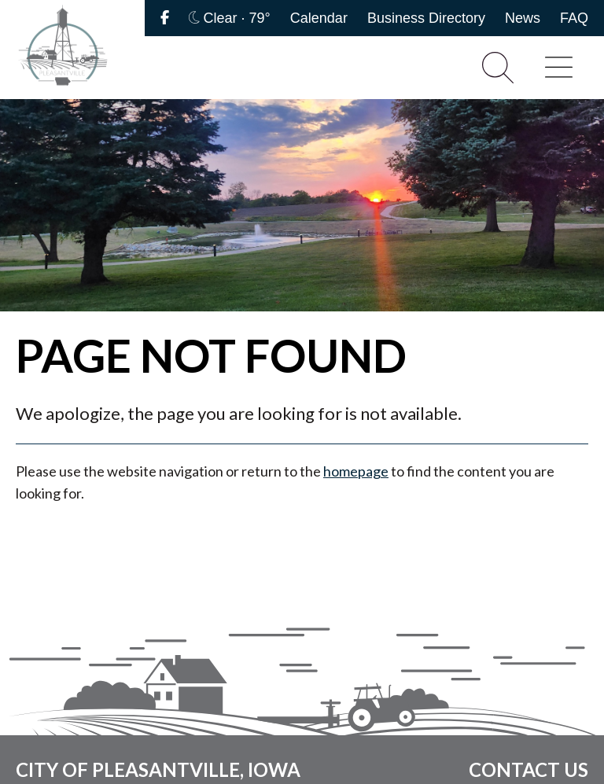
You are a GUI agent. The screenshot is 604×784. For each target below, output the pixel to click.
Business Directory (426, 18)
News (522, 18)
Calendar (319, 18)
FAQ (574, 18)
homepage (356, 471)
